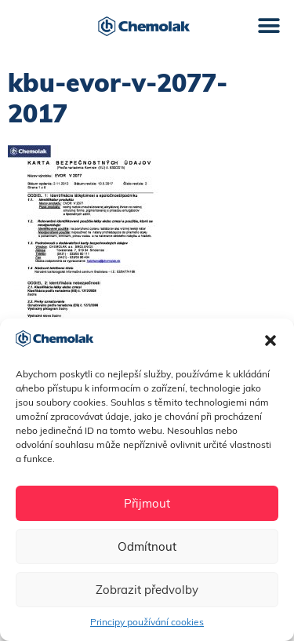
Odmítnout (147, 546)
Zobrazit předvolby (147, 589)
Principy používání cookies (147, 622)
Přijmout (147, 503)
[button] (270, 340)
